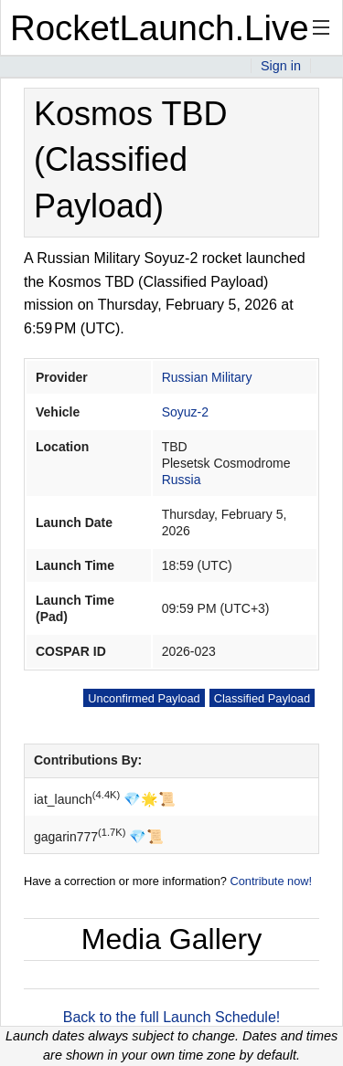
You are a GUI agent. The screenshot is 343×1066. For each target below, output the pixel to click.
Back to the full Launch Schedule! (172, 1017)
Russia (181, 479)
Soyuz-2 (185, 412)
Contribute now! (271, 881)
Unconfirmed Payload (143, 698)
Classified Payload (262, 698)
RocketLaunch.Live (159, 27)
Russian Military (207, 377)
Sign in (281, 65)
